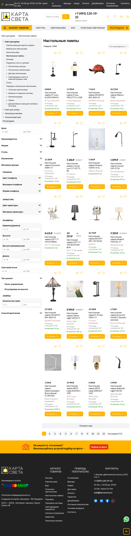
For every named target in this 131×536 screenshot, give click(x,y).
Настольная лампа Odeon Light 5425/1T (73, 315)
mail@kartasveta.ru (103, 492)
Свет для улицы (12, 109)
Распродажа (117, 28)
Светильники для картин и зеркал (20, 45)
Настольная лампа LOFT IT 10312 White (52, 239)
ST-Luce (52, 101)
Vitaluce (96, 171)
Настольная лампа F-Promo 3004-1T (96, 315)
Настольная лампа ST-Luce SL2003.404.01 (52, 95)
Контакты (125, 3)
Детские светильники (17, 73)
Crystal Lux (71, 174)
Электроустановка (13, 113)
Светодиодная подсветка (52, 508)
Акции (76, 3)
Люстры (40, 28)
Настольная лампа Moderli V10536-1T (117, 239)
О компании (56, 4)
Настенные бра (12, 52)
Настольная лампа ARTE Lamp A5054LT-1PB (74, 389)
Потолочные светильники (19, 70)
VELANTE (96, 101)
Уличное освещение (54, 513)
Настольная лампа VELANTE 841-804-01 (52, 315)
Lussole (117, 171)
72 (120, 433)
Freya (74, 101)
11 (98, 433)
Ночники (9, 59)
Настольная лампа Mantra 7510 (117, 95)
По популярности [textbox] (117, 46)
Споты (9, 83)
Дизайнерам (97, 3)
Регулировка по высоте (14, 289)
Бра (73, 28)
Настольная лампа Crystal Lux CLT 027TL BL (73, 167)
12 (103, 433)
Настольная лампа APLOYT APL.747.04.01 (96, 238)
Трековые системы (54, 503)
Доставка (9, 4)
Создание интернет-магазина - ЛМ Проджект (22, 499)
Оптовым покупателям (112, 4)
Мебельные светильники (16, 49)
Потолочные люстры (17, 66)
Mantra (117, 101)
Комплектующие (15, 97)
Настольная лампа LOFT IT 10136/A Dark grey (74, 243)
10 (93, 433)
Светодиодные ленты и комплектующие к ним (18, 78)
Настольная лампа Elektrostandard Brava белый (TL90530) (52, 391)
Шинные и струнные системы (20, 93)
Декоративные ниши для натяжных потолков (23, 105)
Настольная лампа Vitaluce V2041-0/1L (95, 165)
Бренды (67, 3)
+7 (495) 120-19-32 (103, 481)
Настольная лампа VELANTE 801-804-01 (96, 95)
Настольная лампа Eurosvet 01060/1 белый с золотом (118, 316)
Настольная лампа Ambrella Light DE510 (117, 388)
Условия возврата (75, 508)
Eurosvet (117, 323)
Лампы (11, 100)
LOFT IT (52, 245)
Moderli (116, 245)
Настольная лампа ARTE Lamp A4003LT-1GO (96, 389)
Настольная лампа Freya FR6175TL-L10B (74, 95)
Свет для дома (8, 36)
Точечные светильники (93, 28)
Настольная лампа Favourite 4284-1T (52, 165)
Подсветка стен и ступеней (17, 63)
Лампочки (49, 517)
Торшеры (49, 499)
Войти (108, 16)
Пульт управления (12, 284)
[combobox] (118, 46)
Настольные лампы (27, 36)
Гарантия (71, 497)
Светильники (58, 28)
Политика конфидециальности (15, 495)
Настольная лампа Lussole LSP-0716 (117, 166)
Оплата (85, 3)
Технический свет (13, 117)
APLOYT (92, 244)
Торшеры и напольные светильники (21, 86)
